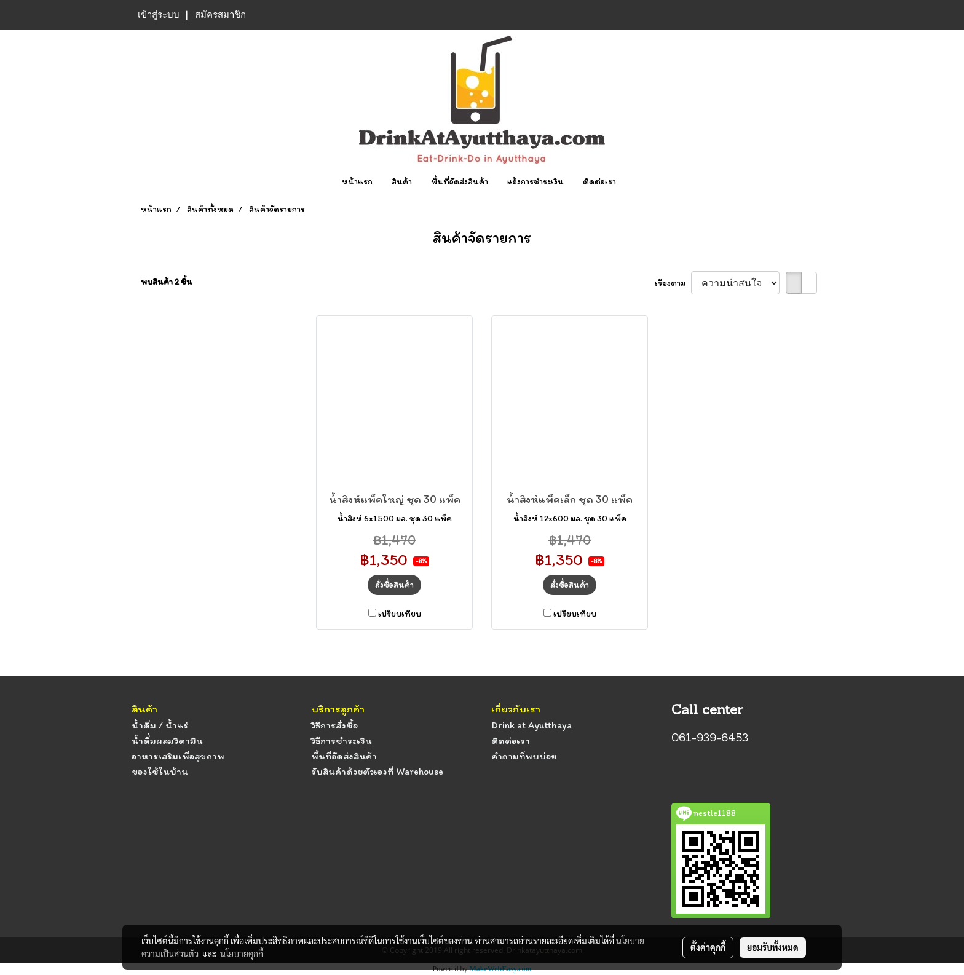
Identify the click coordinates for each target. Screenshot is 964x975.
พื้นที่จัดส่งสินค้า (459, 181)
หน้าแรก (357, 181)
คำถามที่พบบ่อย (523, 756)
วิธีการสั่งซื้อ (334, 725)
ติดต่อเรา (599, 181)
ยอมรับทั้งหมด (773, 947)
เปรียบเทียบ (399, 614)
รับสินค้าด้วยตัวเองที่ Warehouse (377, 771)
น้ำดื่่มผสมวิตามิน (167, 740)
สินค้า (402, 181)
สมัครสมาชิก (220, 15)
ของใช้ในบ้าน (160, 771)
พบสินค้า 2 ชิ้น (166, 282)
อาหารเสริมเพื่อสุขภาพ (178, 756)
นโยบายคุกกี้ (241, 953)
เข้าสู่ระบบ (159, 15)
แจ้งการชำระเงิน (535, 181)
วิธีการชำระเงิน (341, 740)
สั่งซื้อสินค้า (394, 585)
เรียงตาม (673, 283)
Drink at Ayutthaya (531, 725)
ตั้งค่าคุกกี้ (707, 947)
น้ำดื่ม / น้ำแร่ (160, 725)
